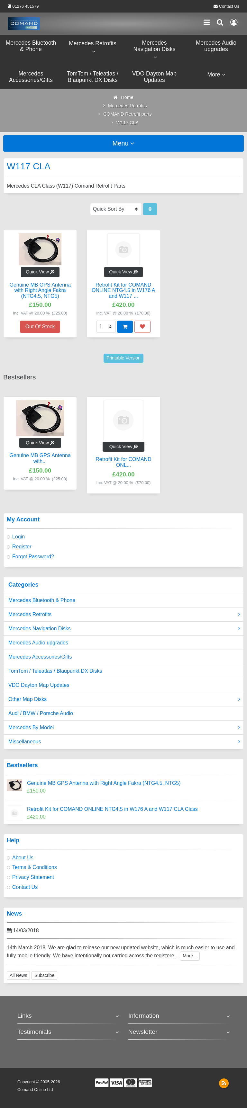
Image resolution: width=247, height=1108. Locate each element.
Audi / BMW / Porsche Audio (40, 713)
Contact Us (229, 6)
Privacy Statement (33, 877)
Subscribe (44, 975)
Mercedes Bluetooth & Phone (41, 600)
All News (18, 975)
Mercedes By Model (124, 727)
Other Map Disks (124, 699)
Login (18, 536)
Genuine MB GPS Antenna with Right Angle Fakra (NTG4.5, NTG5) (104, 783)
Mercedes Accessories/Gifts (40, 657)
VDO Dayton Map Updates (38, 685)
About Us (22, 857)
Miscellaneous (124, 742)
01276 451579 (26, 6)
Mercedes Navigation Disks (124, 629)
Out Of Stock (40, 326)
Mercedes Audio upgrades (38, 642)
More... (190, 955)
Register (22, 546)
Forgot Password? (33, 556)
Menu (124, 143)
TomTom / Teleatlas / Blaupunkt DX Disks (55, 671)
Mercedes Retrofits (124, 614)
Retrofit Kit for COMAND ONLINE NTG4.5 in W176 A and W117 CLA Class (112, 809)
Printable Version (123, 357)
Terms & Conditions (34, 867)
